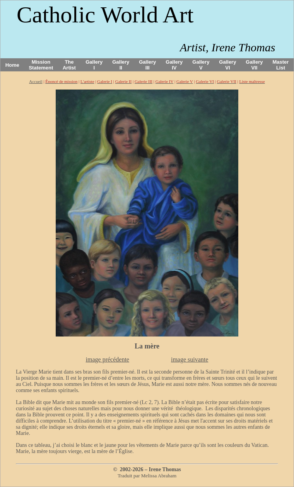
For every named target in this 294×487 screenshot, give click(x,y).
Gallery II (120, 65)
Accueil (35, 81)
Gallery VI (227, 65)
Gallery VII (254, 65)
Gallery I (94, 65)
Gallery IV (174, 65)
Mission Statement (41, 65)
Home (12, 65)
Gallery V (200, 65)
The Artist (69, 65)
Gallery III (147, 65)
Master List (281, 65)
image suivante (189, 359)
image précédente (107, 359)
